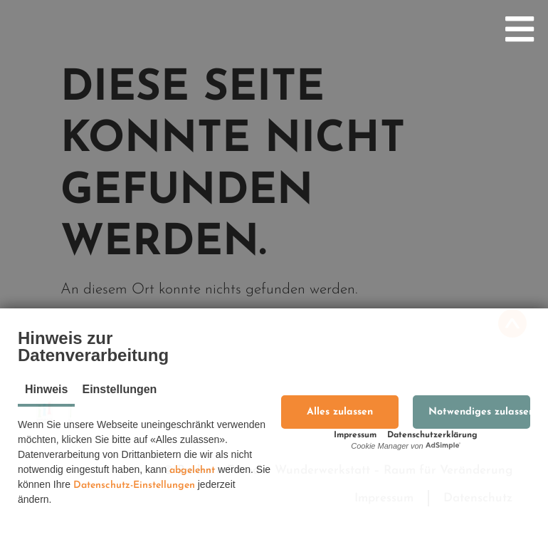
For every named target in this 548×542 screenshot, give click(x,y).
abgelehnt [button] (192, 470)
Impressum (355, 435)
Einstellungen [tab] (119, 389)
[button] (340, 412)
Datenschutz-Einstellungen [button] (134, 485)
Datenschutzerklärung (432, 435)
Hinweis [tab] (46, 389)
